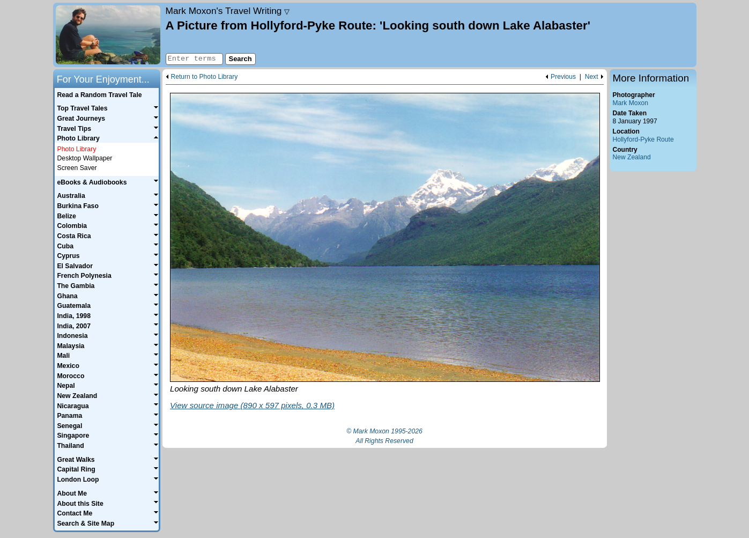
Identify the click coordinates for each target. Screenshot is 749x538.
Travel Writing (228, 10)
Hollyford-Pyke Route (643, 139)
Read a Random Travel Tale (99, 95)
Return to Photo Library (204, 76)
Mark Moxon (630, 103)
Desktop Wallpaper (85, 158)
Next (591, 76)
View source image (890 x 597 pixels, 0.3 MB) (252, 405)
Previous (563, 76)
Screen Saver (77, 168)
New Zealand (632, 157)
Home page (108, 34)
